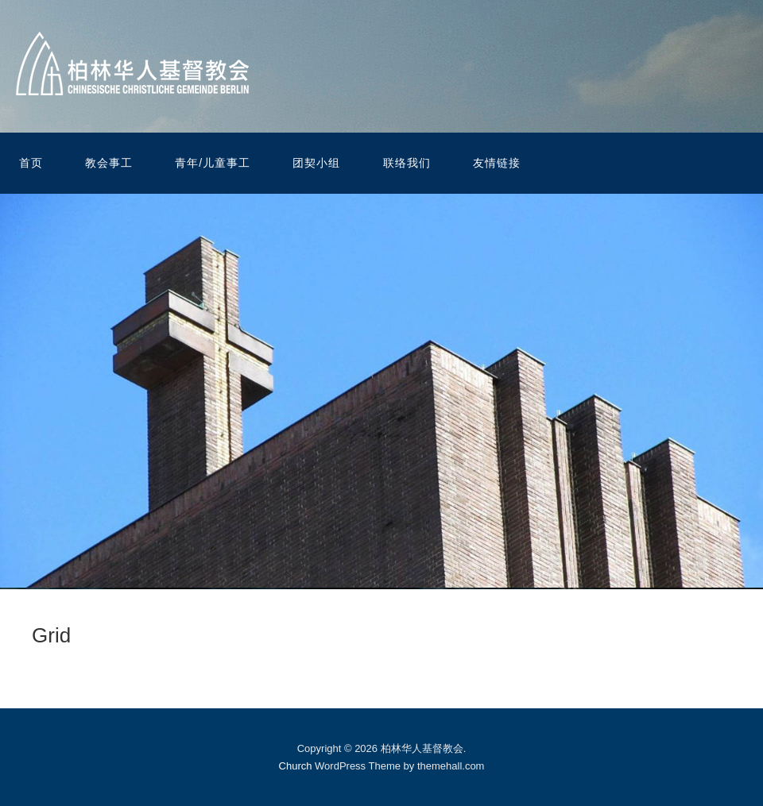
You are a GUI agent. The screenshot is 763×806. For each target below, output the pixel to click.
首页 (31, 162)
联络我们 (407, 162)
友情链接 (497, 162)
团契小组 (316, 162)
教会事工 (109, 162)
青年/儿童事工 (212, 162)
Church (295, 766)
